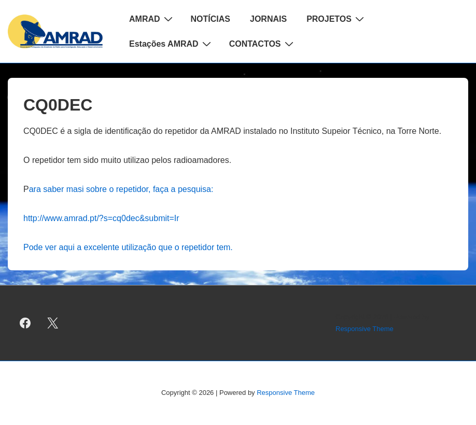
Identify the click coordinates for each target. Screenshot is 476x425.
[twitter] (53, 323)
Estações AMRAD (171, 43)
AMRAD (152, 18)
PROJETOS (336, 18)
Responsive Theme (364, 329)
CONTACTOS (262, 43)
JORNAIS (268, 19)
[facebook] (25, 323)
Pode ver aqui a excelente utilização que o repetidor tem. (128, 247)
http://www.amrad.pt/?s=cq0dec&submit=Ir (101, 218)
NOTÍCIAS (210, 19)
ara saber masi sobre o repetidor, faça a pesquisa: (121, 189)
